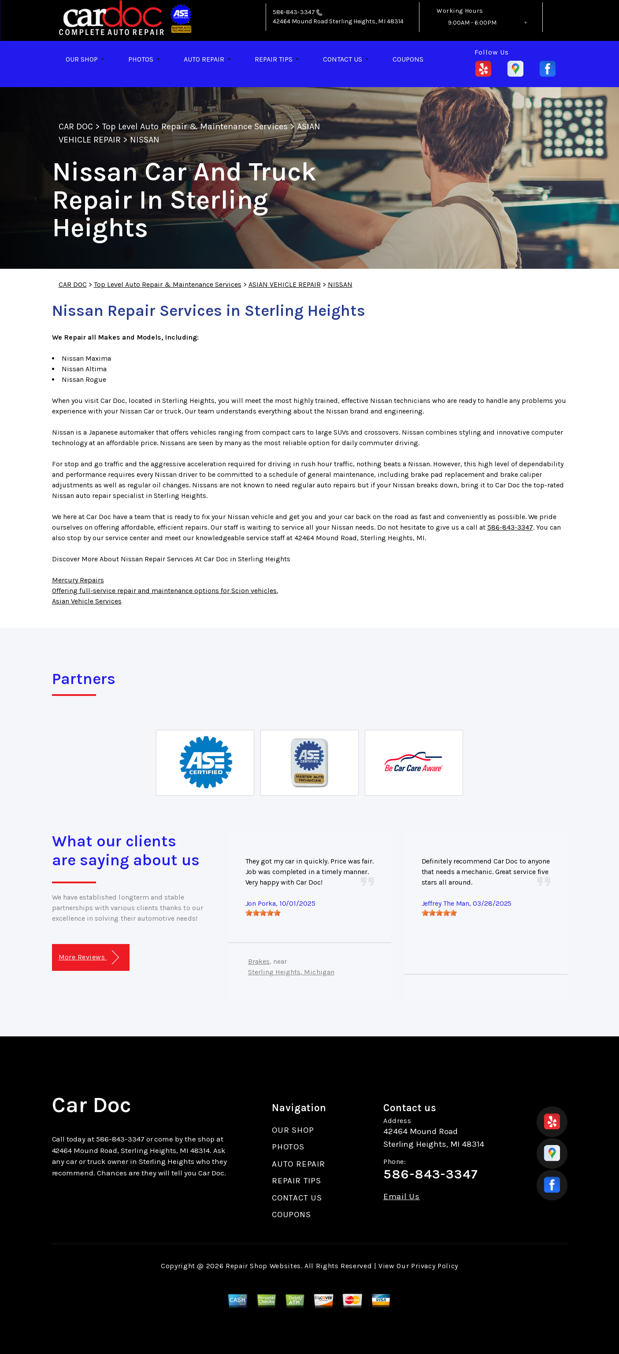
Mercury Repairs (78, 580)
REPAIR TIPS (274, 59)
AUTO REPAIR (204, 59)
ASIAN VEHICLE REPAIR (284, 284)
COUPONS (408, 59)
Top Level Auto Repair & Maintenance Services (195, 126)
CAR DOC (76, 126)
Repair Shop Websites (263, 1266)
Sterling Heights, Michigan (291, 972)
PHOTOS (140, 59)
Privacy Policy (434, 1266)
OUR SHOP (82, 59)
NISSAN (144, 140)
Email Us (401, 1197)
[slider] (263, 912)
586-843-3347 (294, 12)
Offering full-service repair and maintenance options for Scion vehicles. (165, 590)
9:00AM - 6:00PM (472, 22)
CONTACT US (342, 59)
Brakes (259, 961)
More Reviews (89, 957)
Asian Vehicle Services (87, 601)
